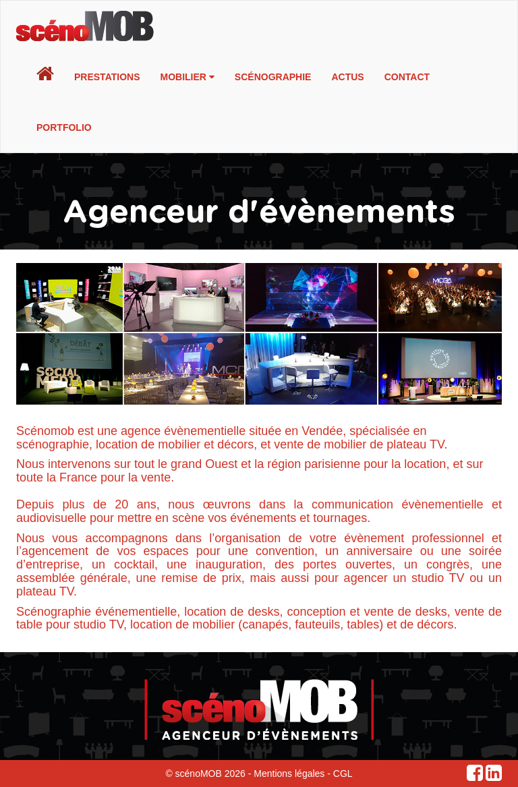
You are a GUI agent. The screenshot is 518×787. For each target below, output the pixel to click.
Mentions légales (289, 773)
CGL (343, 773)
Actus (347, 76)
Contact (407, 76)
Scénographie (273, 76)
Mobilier (187, 76)
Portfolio (64, 127)
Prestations (107, 76)
